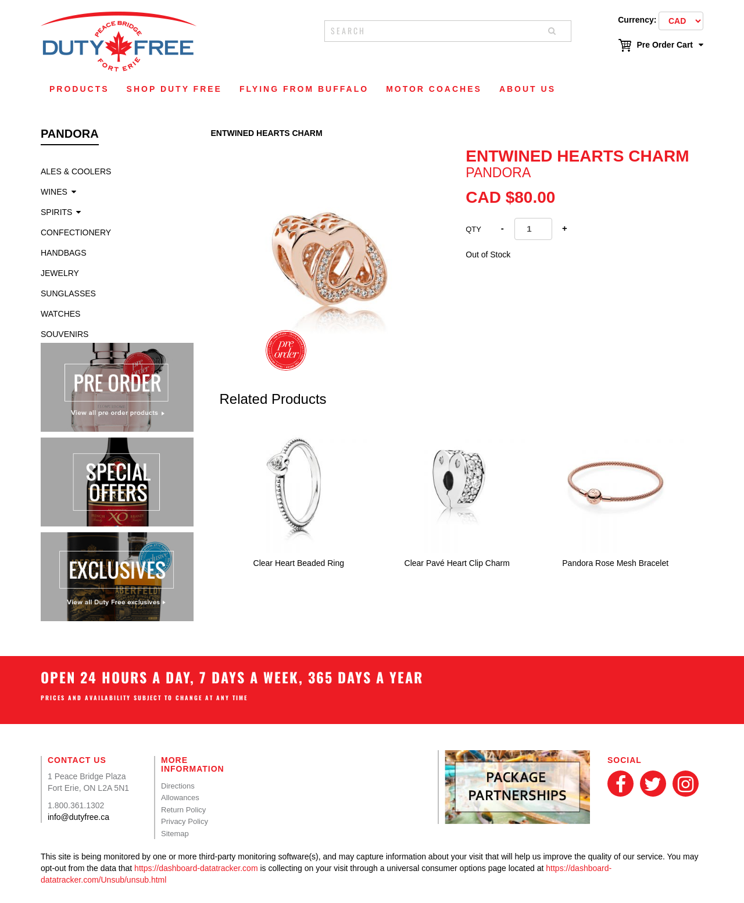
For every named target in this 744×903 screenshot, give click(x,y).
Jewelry (60, 273)
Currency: (637, 19)
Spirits (56, 212)
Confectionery (76, 232)
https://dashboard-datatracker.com (195, 868)
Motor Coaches (434, 89)
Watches (60, 313)
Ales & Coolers (76, 171)
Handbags (64, 252)
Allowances (180, 797)
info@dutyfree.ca (78, 817)
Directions (178, 786)
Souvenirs (64, 334)
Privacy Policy (184, 821)
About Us (527, 89)
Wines (54, 191)
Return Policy (183, 809)
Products (79, 89)
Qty (473, 229)
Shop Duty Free (174, 89)
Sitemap (175, 833)
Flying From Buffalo (304, 89)
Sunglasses (68, 293)
